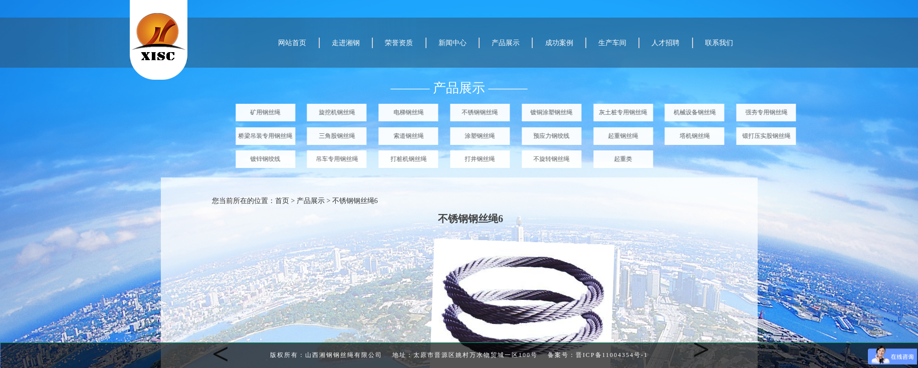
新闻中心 (452, 43)
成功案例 (559, 43)
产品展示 (506, 43)
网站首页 (292, 43)
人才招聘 (665, 43)
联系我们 (719, 43)
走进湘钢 (346, 43)
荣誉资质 (399, 43)
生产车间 (612, 43)
